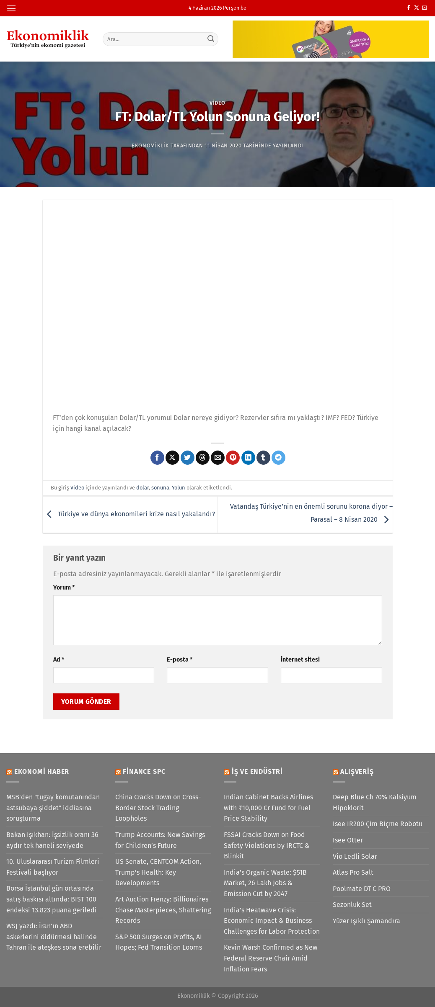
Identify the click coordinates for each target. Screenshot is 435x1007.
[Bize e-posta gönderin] (424, 8)
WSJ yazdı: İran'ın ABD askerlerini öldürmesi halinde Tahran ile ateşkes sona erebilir (53, 936)
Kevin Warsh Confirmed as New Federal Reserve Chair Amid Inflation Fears (270, 958)
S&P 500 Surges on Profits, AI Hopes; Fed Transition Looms (158, 942)
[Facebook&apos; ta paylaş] (157, 458)
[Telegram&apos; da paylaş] (278, 458)
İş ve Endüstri (257, 771)
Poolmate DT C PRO (362, 889)
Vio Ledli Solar (355, 856)
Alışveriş (356, 771)
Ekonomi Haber (41, 771)
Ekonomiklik (150, 145)
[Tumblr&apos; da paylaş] (263, 458)
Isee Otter (348, 840)
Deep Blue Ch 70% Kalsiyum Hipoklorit (375, 802)
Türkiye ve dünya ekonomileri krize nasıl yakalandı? (129, 514)
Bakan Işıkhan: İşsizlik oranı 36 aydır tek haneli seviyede (52, 840)
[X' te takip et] (416, 8)
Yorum (64, 587)
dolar (142, 487)
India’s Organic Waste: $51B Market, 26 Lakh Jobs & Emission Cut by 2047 (265, 883)
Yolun (178, 487)
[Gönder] (211, 39)
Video (217, 103)
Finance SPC (144, 771)
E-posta (179, 659)
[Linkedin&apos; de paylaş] (248, 458)
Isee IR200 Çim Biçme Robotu (377, 824)
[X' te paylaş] (172, 458)
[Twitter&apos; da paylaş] (187, 458)
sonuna (160, 487)
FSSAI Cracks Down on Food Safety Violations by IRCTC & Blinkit (267, 845)
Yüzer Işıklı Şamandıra (366, 921)
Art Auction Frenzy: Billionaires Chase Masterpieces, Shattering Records (163, 910)
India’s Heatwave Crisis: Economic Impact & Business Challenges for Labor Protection (272, 920)
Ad (58, 659)
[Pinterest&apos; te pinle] (233, 458)
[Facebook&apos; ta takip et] (408, 8)
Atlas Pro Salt (353, 872)
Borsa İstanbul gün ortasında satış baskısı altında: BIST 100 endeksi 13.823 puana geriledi (51, 899)
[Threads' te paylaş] (203, 458)
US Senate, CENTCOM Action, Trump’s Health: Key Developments (158, 872)
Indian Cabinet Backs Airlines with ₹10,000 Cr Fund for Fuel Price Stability (268, 807)
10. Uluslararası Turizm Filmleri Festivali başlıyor (52, 867)
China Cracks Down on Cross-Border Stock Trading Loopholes (158, 807)
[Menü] (11, 8)
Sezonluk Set (352, 905)
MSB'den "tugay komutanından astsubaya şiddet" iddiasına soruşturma (53, 807)
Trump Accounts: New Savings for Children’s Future (160, 840)
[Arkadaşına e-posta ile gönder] (218, 458)
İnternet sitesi (300, 659)
